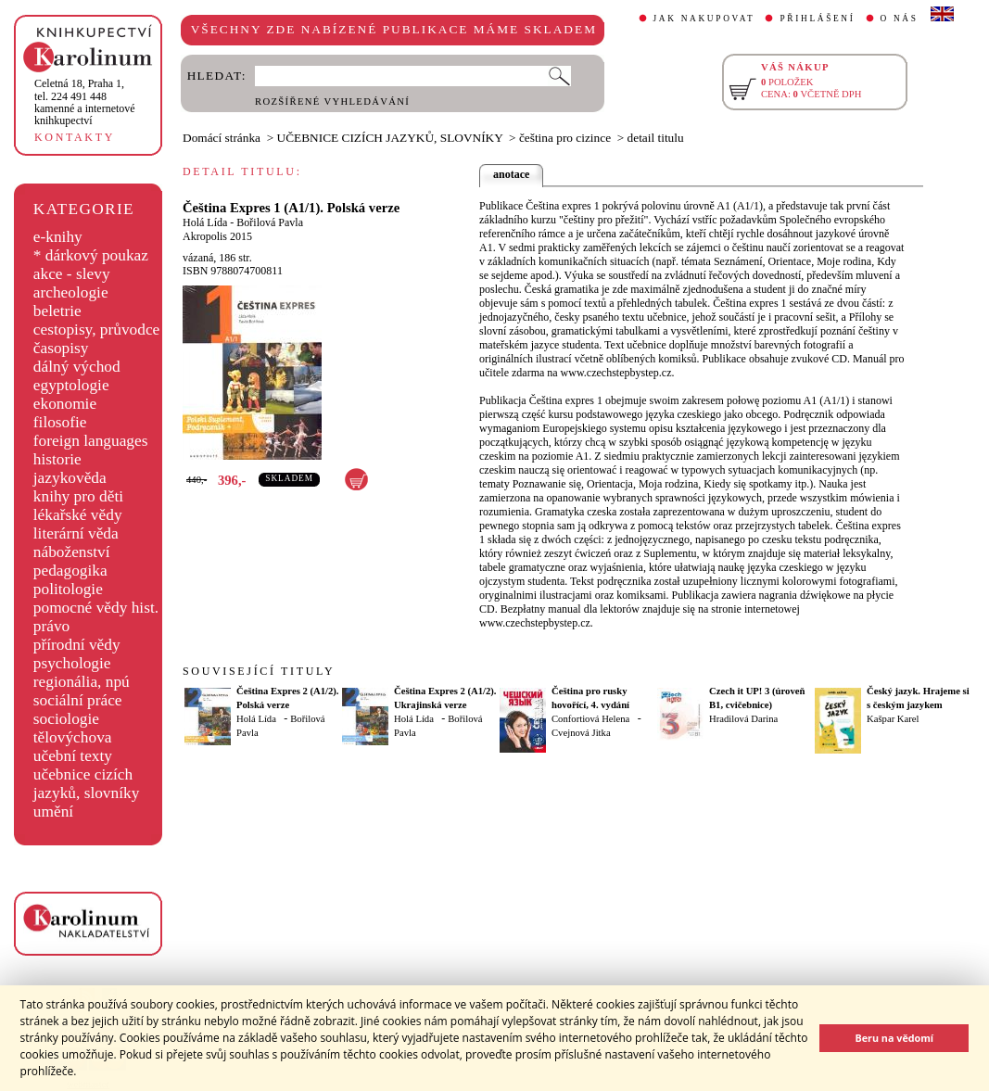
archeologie (70, 292)
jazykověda (70, 478)
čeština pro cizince (565, 138)
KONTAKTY (74, 137)
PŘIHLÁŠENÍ (817, 18)
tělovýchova (72, 737)
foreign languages (90, 441)
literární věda (76, 533)
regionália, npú (81, 682)
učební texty (72, 756)
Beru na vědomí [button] (894, 1038)
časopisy (61, 348)
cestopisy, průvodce (96, 329)
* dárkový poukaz (90, 255)
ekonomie (64, 403)
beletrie (57, 311)
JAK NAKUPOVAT (704, 18)
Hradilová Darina (743, 719)
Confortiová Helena (590, 719)
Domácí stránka (221, 138)
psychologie (72, 663)
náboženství (71, 552)
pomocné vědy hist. (95, 607)
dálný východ (76, 366)
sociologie (66, 719)
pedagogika (70, 570)
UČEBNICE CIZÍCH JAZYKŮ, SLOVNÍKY (390, 138)
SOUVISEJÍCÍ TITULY (259, 671)
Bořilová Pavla (269, 222)
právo (51, 626)
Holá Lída (205, 222)
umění (53, 811)
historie (57, 459)
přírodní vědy (76, 644)
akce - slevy (71, 274)
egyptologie (71, 385)
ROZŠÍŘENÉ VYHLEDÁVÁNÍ (332, 101)
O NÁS (900, 18)
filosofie (60, 422)
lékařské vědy (77, 515)
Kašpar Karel (893, 719)
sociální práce (77, 700)
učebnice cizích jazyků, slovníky (86, 784)
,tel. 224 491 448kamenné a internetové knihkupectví (84, 102)
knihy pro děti (78, 496)
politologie (68, 589)
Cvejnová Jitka (581, 733)
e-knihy (57, 237)
